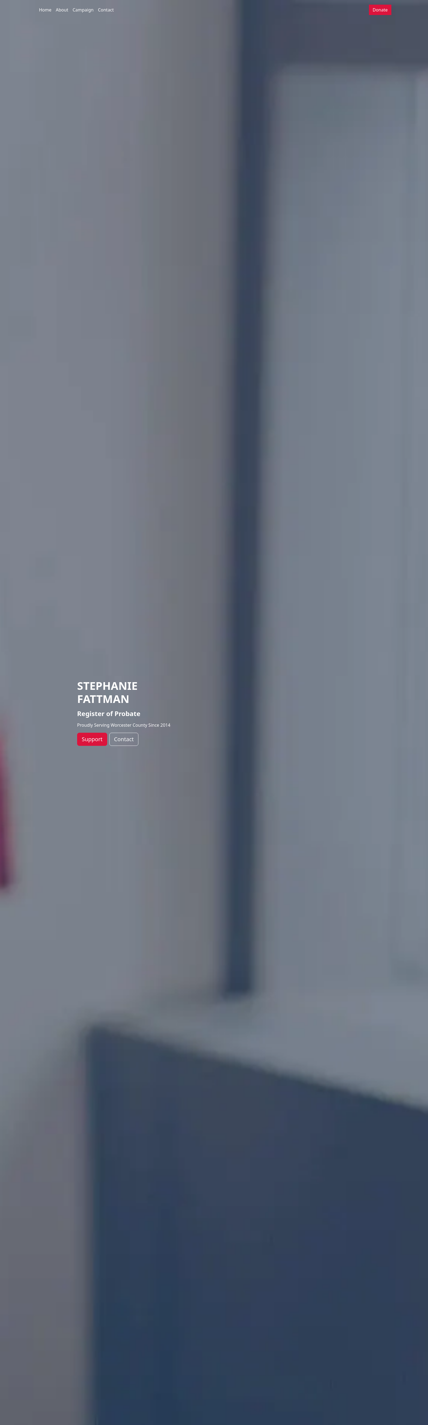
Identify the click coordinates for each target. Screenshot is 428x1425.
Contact (106, 10)
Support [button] (92, 739)
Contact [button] (124, 739)
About (62, 10)
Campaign (83, 10)
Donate (380, 10)
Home (45, 10)
